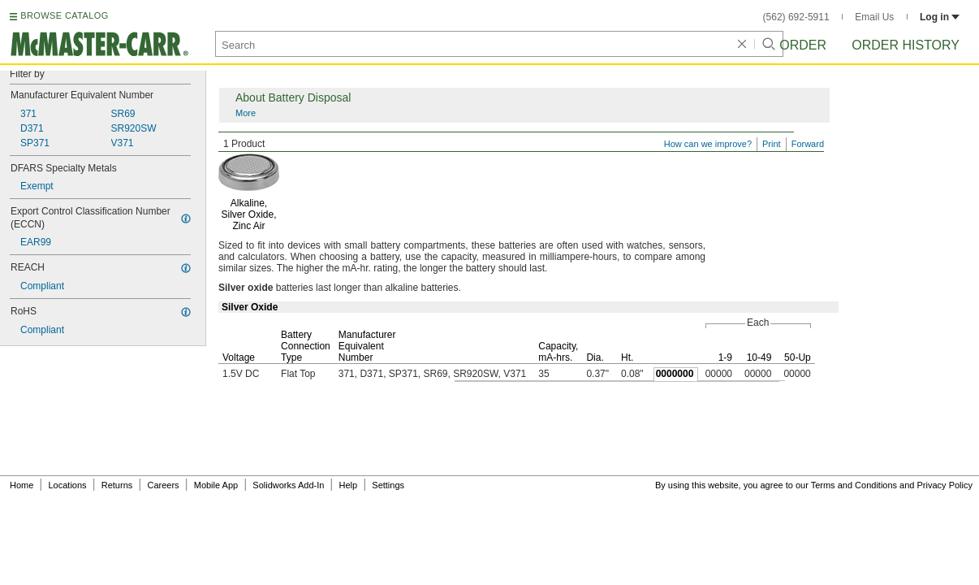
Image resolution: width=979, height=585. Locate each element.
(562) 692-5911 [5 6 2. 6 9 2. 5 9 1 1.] (796, 17)
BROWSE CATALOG (64, 15)
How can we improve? (708, 144)
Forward (807, 144)
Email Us (874, 17)
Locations (68, 485)
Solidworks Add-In (288, 485)
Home (21, 485)
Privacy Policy (945, 485)
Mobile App (216, 485)
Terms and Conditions (854, 485)
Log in (940, 17)
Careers (163, 485)
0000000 (675, 373)
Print (771, 144)
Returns (117, 485)
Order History (906, 45)
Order (802, 45)
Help (348, 485)
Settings (388, 485)
